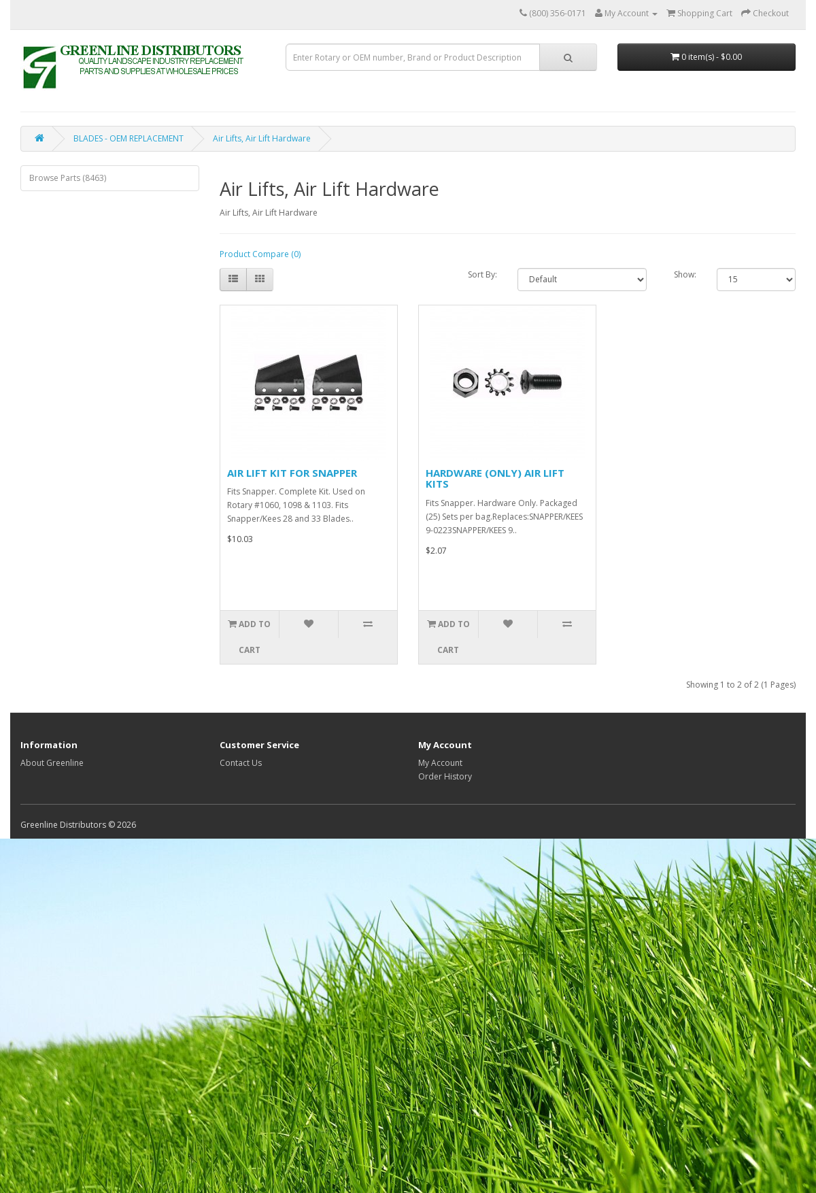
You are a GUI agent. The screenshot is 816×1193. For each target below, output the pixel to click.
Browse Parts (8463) (67, 178)
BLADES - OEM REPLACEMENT (128, 138)
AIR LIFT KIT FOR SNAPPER (292, 473)
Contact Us (241, 763)
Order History (445, 776)
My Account (440, 763)
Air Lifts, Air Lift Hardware (262, 138)
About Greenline (52, 763)
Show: (685, 274)
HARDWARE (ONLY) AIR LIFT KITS (495, 478)
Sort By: (482, 274)
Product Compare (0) (260, 254)
